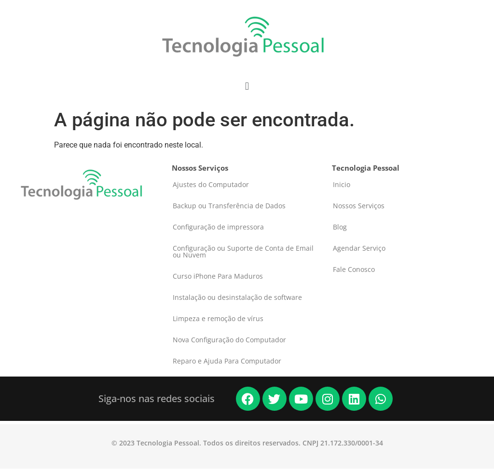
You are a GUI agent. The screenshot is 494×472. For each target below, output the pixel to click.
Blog (340, 226)
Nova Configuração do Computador (229, 339)
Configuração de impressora (218, 226)
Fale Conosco (354, 269)
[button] (246, 86)
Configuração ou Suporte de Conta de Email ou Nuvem (243, 251)
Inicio (341, 184)
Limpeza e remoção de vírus (218, 318)
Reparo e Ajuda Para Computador (227, 360)
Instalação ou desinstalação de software (237, 297)
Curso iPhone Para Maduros (218, 276)
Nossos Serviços (358, 205)
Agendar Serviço (359, 248)
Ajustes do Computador (211, 184)
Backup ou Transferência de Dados (229, 205)
